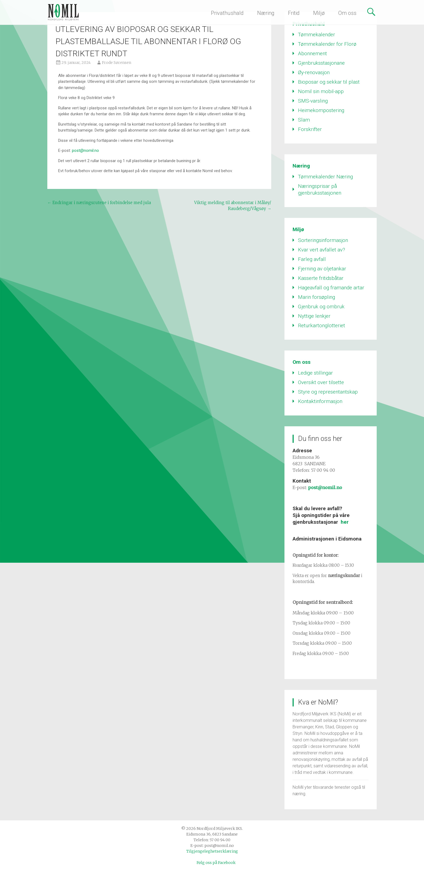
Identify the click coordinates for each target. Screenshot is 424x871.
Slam (304, 120)
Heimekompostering (321, 110)
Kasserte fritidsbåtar (320, 278)
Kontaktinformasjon (320, 401)
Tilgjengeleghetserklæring (212, 851)
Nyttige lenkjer (314, 316)
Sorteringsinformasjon (323, 240)
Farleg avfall (312, 259)
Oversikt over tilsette (321, 382)
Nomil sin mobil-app (321, 91)
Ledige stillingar (315, 373)
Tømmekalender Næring (325, 176)
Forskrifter (310, 129)
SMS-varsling (313, 101)
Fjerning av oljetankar (322, 269)
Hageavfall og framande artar (331, 287)
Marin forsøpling (316, 297)
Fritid (294, 13)
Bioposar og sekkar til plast (329, 82)
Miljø (319, 13)
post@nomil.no (85, 150)
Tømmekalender (316, 34)
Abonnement (312, 53)
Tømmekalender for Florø (327, 44)
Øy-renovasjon (314, 72)
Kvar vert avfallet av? (321, 250)
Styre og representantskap (328, 392)
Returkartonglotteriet (321, 325)
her (345, 522)
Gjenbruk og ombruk (321, 306)
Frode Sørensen (116, 62)
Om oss (347, 13)
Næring (265, 13)
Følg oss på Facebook (216, 862)
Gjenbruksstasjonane (321, 63)
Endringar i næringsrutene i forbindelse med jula (99, 202)
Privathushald (227, 13)
